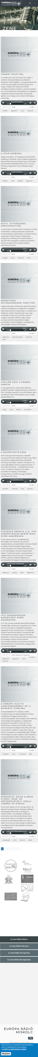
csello (4, 409)
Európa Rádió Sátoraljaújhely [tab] (19, 960)
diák (30, 754)
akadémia (30, 572)
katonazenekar (17, 337)
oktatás (20, 181)
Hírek (14, 107)
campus (5, 661)
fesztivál (30, 111)
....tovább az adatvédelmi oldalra (13, 1049)
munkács (5, 754)
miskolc (5, 111)
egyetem (14, 111)
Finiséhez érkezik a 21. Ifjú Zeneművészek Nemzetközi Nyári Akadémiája (18, 534)
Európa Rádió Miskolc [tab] (19, 939)
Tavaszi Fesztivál (12, 74)
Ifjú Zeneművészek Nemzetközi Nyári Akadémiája (13, 618)
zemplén (5, 489)
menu (34, 103)
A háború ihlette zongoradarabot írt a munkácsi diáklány (16, 706)
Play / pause (3, 103)
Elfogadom (6, 1053)
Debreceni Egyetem (23, 655)
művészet (27, 409)
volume (30, 103)
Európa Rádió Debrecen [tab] (19, 946)
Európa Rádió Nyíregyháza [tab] (19, 953)
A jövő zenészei (11, 154)
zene (22, 111)
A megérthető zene (13, 452)
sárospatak (6, 840)
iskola (30, 840)
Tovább (32, 107)
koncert (30, 489)
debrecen (5, 337)
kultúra (18, 409)
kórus (13, 258)
